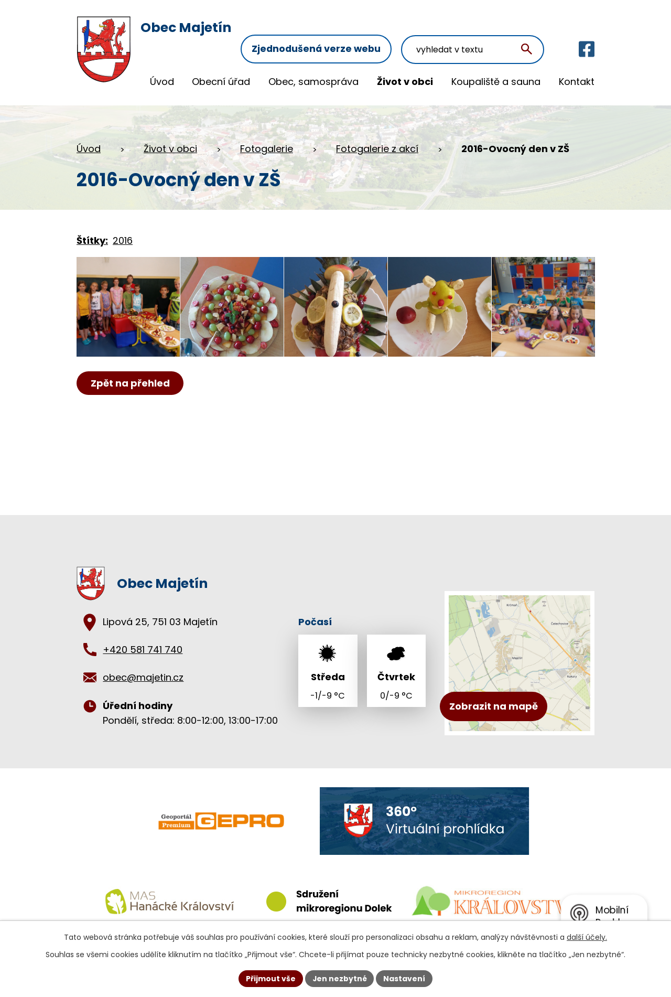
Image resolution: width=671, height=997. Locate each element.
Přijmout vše (270, 978)
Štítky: (92, 236)
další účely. (587, 937)
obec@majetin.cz (143, 673)
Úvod (162, 81)
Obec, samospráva (313, 81)
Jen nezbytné (339, 978)
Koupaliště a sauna (495, 81)
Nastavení (405, 978)
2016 (123, 236)
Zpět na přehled (130, 384)
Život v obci (405, 81)
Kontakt (576, 81)
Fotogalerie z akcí (377, 145)
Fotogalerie (266, 145)
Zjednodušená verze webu (322, 30)
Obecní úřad (221, 81)
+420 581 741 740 (142, 645)
